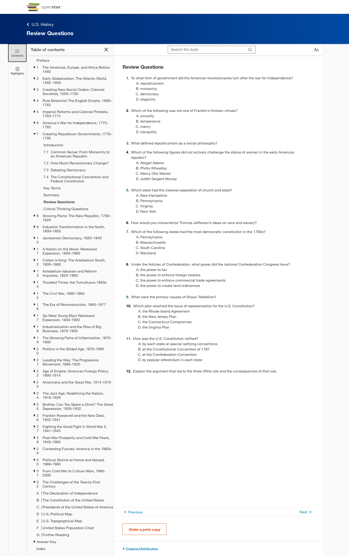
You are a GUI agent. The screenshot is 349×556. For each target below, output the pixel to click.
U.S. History (40, 24)
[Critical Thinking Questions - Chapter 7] (75, 209)
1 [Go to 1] (127, 78)
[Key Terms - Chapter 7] (75, 188)
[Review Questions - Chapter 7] (75, 202)
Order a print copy (144, 529)
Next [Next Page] (306, 512)
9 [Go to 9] (127, 297)
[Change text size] (316, 49)
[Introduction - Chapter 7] (75, 145)
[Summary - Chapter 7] (75, 195)
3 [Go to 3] (127, 143)
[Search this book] (206, 49)
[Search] (250, 50)
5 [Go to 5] (127, 190)
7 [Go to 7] (127, 231)
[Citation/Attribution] (217, 549)
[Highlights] (17, 71)
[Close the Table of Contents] (17, 53)
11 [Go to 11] (128, 338)
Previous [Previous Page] (132, 512)
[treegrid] (70, 304)
